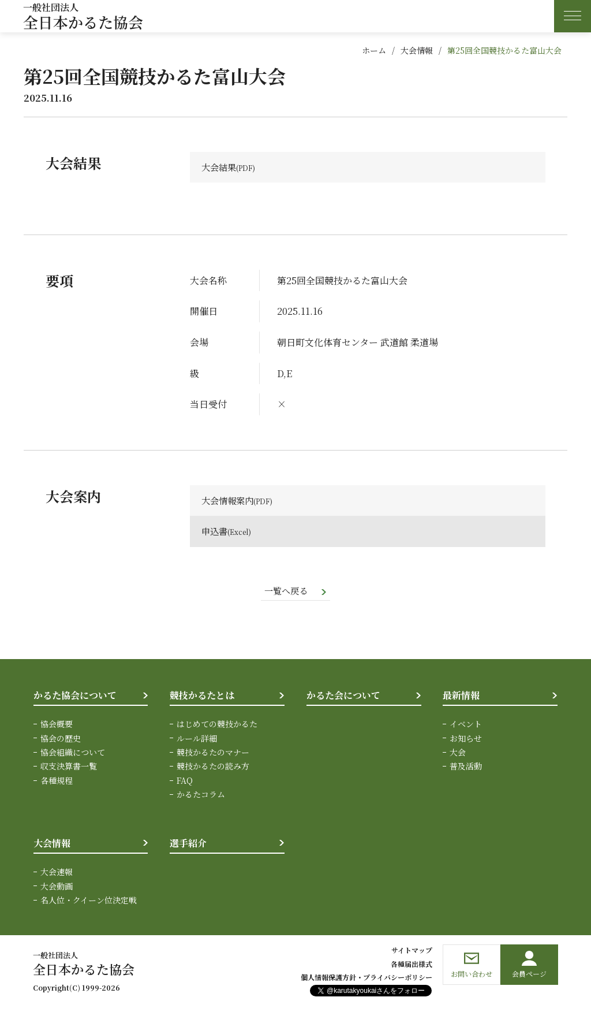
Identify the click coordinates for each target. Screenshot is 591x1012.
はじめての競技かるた (217, 725)
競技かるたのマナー (213, 754)
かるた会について (343, 696)
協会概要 (56, 725)
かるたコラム (201, 796)
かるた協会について (75, 696)
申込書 (215, 532)
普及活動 (466, 767)
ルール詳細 (197, 739)
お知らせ (466, 739)
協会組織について (72, 754)
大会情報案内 (229, 501)
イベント (466, 725)
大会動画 (56, 887)
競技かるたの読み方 (213, 767)
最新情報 (461, 696)
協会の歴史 (60, 739)
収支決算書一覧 (68, 767)
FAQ (185, 781)
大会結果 (219, 167)
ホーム (374, 50)
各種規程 (56, 781)
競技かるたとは (202, 696)
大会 (458, 754)
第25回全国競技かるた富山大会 (504, 50)
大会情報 (417, 50)
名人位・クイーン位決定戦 (88, 901)
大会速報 (56, 873)
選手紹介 (188, 844)
